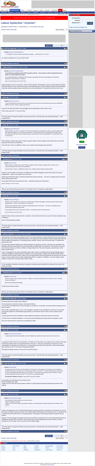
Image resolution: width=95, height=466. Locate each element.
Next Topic (14, 29)
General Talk (50, 12)
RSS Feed (26, 449)
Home (8, 14)
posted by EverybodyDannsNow (16, 52)
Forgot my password (74, 27)
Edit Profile (13, 26)
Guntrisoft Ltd (51, 464)
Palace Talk (3, 12)
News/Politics (36, 12)
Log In (42, 26)
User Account (16, 446)
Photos (25, 447)
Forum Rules (33, 26)
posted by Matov (12, 162)
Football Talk (43, 12)
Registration (37, 449)
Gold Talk (56, 12)
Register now (83, 27)
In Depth (37, 446)
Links (14, 449)
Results (3, 447)
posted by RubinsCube (14, 128)
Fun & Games (60, 447)
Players (47, 447)
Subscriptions (63, 12)
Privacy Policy (49, 449)
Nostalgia (23, 12)
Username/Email (76, 18)
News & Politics (22, 14)
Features (37, 447)
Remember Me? (76, 22)
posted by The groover (14, 101)
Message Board (14, 14)
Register (5, 26)
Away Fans (29, 12)
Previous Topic (5, 29)
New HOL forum (51, 17)
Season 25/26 (60, 446)
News (25, 446)
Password (77, 20)
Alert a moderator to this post (11, 63)
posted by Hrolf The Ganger (15, 333)
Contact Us (59, 449)
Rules (68, 12)
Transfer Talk (11, 12)
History (3, 449)
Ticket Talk (17, 12)
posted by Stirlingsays (14, 199)
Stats (14, 447)
